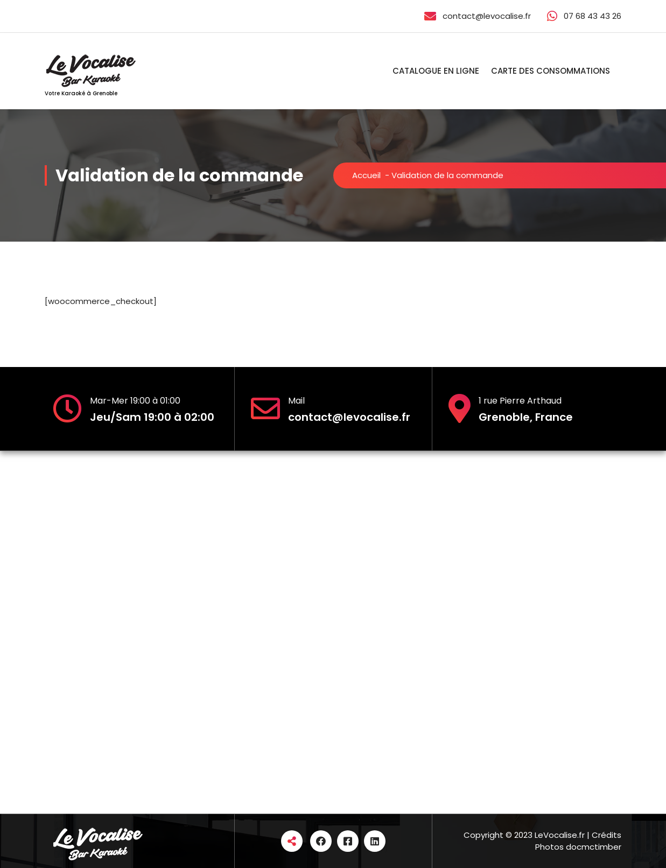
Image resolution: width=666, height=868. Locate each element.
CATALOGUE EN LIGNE (435, 70)
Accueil (366, 175)
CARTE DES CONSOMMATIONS (550, 70)
